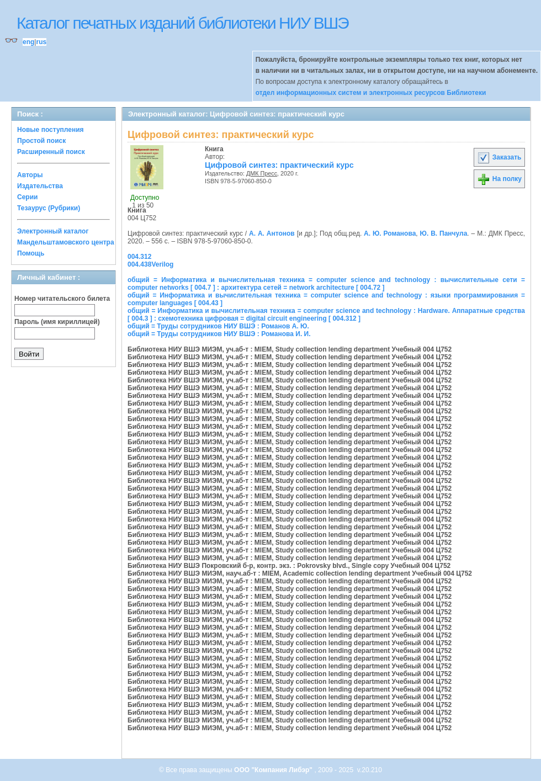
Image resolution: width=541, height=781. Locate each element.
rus (41, 42)
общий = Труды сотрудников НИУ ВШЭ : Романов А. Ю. (218, 326)
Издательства (40, 186)
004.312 (139, 257)
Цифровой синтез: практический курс (279, 165)
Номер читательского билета (62, 298)
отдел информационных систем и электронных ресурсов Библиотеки (371, 93)
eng (28, 42)
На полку (499, 179)
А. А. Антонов (272, 233)
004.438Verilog (150, 264)
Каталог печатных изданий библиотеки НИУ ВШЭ (182, 23)
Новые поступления (50, 130)
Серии (27, 197)
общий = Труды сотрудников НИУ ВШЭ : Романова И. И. (219, 334)
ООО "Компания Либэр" (274, 770)
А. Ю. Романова (390, 233)
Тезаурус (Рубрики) (48, 208)
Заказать (499, 157)
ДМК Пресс (261, 173)
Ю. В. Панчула (444, 233)
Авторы (30, 175)
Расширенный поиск (51, 152)
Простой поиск (41, 141)
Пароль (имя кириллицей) (57, 322)
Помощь (30, 253)
